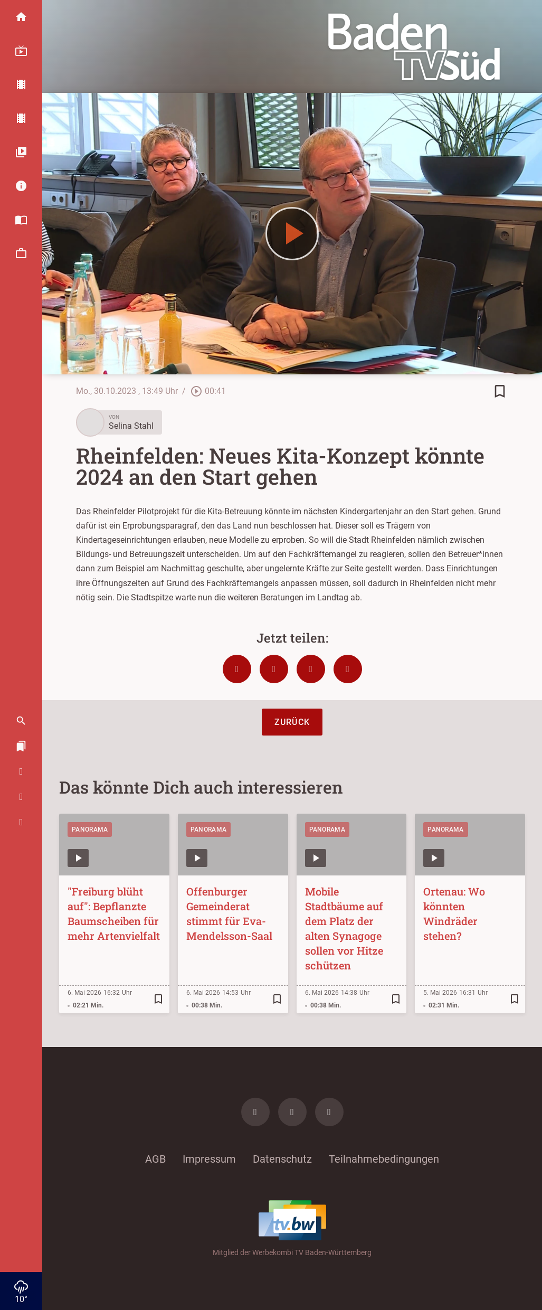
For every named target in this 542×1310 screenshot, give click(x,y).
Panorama (90, 829)
